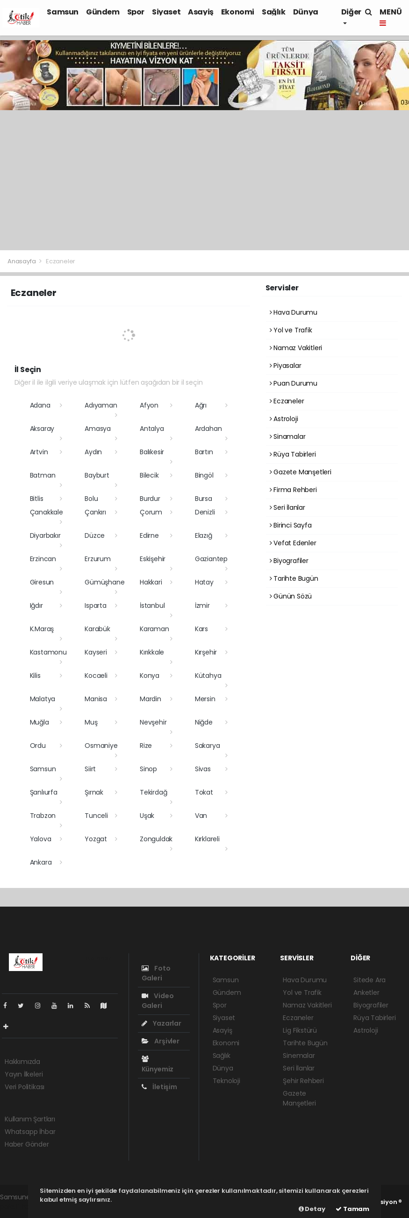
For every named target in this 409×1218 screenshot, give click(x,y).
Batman (43, 475)
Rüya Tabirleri (293, 454)
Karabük (97, 629)
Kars (201, 629)
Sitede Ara (369, 980)
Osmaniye (101, 745)
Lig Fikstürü (300, 1030)
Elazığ (203, 535)
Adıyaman (101, 405)
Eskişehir (152, 558)
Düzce (95, 535)
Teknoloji (226, 1080)
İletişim (159, 1086)
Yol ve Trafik (291, 330)
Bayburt (97, 475)
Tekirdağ (153, 792)
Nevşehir (153, 722)
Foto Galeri (156, 973)
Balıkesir (152, 452)
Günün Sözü (291, 596)
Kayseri (96, 652)
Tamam (352, 1208)
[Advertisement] (204, 180)
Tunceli (96, 815)
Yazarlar (161, 1023)
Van (201, 815)
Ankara (41, 862)
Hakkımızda (22, 1061)
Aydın (93, 452)
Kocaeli (96, 675)
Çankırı (95, 512)
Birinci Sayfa (291, 525)
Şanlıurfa (43, 792)
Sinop (148, 769)
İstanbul (152, 605)
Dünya (305, 12)
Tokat (204, 792)
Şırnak (94, 792)
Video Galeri (158, 1000)
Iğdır (36, 605)
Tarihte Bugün (294, 578)
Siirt (90, 769)
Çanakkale (46, 512)
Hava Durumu (294, 312)
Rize (146, 745)
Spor (135, 12)
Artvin (39, 452)
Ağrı (201, 405)
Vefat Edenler (293, 543)
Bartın (204, 452)
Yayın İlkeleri (24, 1074)
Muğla (39, 722)
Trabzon (43, 815)
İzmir (202, 605)
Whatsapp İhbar (30, 1131)
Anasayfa (22, 261)
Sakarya (207, 745)
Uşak (147, 815)
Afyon (149, 405)
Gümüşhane (104, 582)
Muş (91, 722)
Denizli (205, 512)
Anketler (366, 992)
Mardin (150, 699)
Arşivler (160, 1041)
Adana (40, 405)
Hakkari (151, 582)
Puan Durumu (294, 383)
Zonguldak (156, 839)
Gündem (103, 12)
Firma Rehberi (293, 489)
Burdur (150, 498)
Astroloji (284, 418)
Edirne (149, 535)
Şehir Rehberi (303, 1080)
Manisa (96, 699)
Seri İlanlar (287, 507)
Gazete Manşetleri (300, 472)
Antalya (152, 428)
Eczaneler (60, 261)
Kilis (35, 675)
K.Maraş (42, 629)
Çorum (151, 512)
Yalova (40, 839)
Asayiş (201, 12)
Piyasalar (285, 365)
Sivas (203, 769)
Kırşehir (206, 652)
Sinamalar (288, 436)
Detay (312, 1208)
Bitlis (36, 498)
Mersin (205, 699)
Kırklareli (207, 839)
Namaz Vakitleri (296, 347)
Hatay (204, 582)
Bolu (91, 498)
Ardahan (208, 428)
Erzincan (43, 558)
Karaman (154, 629)
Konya (149, 675)
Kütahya (208, 675)
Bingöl (204, 475)
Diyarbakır (45, 535)
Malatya (43, 699)
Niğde (204, 722)
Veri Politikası (24, 1086)
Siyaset (166, 12)
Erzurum (98, 558)
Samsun (63, 12)
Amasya (98, 428)
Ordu (38, 745)
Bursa (203, 498)
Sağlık (274, 12)
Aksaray (42, 428)
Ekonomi (237, 12)
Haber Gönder (27, 1144)
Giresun (42, 582)
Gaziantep (211, 558)
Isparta (96, 605)
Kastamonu (48, 652)
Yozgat (96, 839)
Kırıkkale (152, 652)
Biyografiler (289, 560)
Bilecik (149, 475)
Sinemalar (299, 1055)
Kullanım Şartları (30, 1119)
